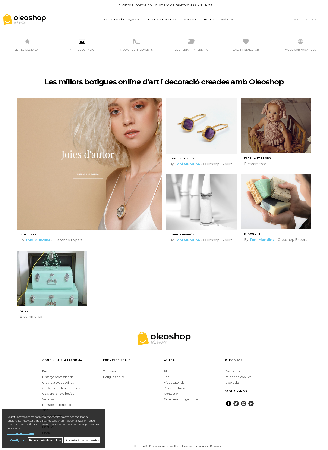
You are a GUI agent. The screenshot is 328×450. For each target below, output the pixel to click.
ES (305, 19)
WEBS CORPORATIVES (300, 49)
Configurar (17, 440)
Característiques (120, 19)
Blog (209, 19)
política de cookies (20, 433)
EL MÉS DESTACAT (27, 49)
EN (314, 19)
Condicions (232, 371)
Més (225, 19)
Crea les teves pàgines (58, 382)
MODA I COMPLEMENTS (136, 49)
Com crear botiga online (181, 399)
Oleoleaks (232, 382)
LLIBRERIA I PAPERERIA (191, 49)
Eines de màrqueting (56, 404)
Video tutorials (174, 382)
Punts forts (49, 371)
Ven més (48, 399)
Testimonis (110, 371)
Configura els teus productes (62, 388)
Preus (190, 19)
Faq (166, 377)
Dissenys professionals (57, 377)
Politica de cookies (238, 377)
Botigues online (114, 377)
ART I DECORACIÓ (82, 49)
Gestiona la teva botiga (58, 393)
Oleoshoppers (162, 19)
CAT (295, 19)
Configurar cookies (120, 445)
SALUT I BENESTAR (246, 49)
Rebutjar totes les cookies (45, 440)
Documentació (174, 388)
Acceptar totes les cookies (82, 440)
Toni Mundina (37, 240)
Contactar (171, 393)
